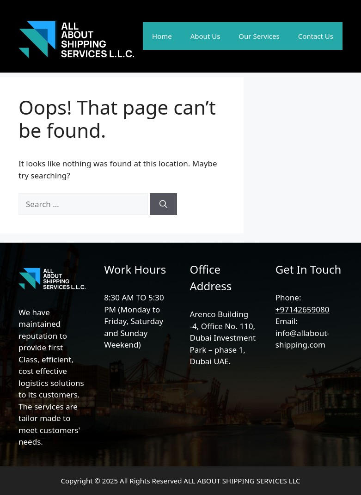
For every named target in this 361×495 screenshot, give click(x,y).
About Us (205, 36)
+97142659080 (302, 309)
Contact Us (315, 36)
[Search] (163, 204)
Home (162, 36)
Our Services (259, 36)
